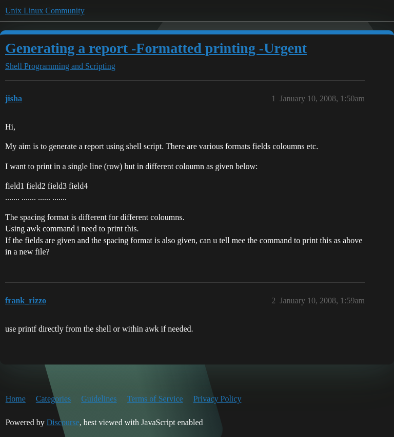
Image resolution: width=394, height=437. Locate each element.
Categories (53, 398)
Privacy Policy (217, 398)
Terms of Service (155, 398)
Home (16, 398)
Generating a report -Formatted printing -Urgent (156, 48)
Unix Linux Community (45, 10)
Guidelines (98, 398)
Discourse (63, 422)
